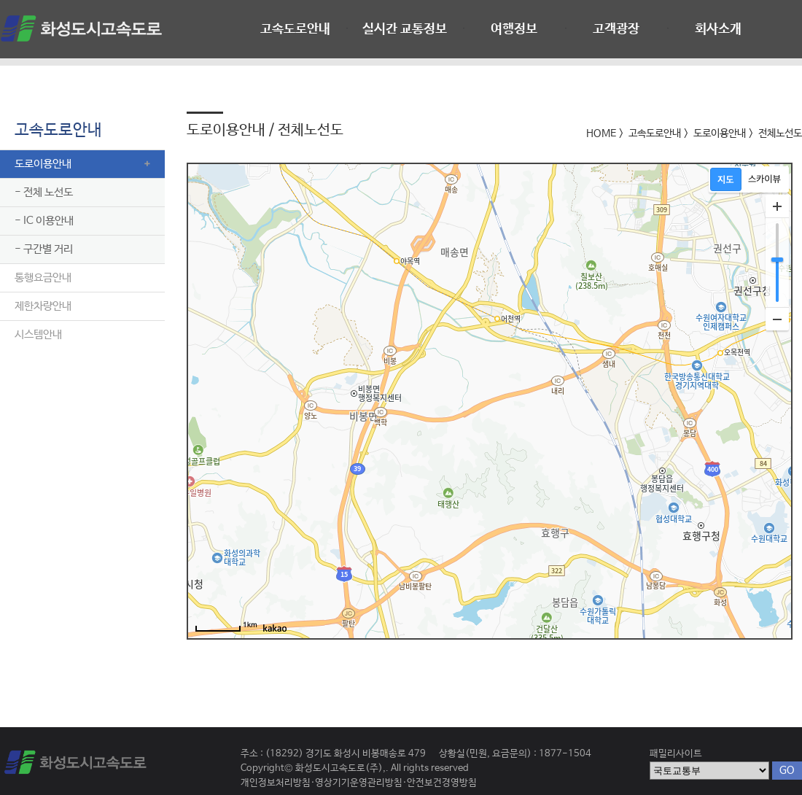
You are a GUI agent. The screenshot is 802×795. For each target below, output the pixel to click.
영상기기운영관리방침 (358, 782)
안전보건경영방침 (442, 782)
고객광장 (616, 29)
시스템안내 (38, 334)
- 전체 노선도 (44, 192)
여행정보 (514, 29)
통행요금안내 (43, 277)
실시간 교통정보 (404, 29)
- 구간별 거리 (44, 249)
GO (787, 770)
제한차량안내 (43, 306)
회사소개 (718, 29)
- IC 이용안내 (44, 220)
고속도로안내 (295, 29)
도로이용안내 (43, 164)
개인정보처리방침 (276, 782)
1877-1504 (565, 753)
